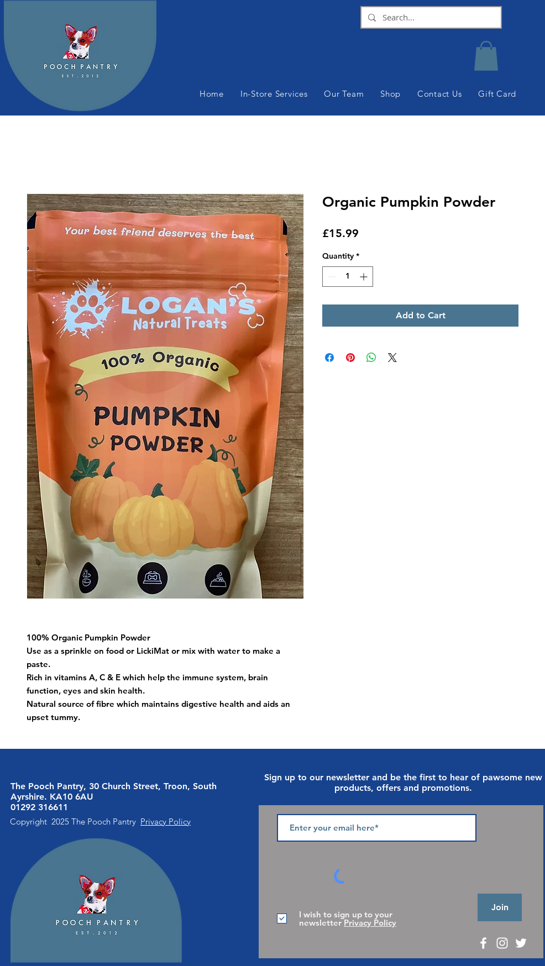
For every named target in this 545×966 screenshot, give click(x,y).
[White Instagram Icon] (502, 943)
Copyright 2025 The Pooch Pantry (75, 821)
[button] (486, 56)
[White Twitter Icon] (520, 943)
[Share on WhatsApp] (371, 357)
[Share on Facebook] (329, 357)
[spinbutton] (348, 276)
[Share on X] (392, 357)
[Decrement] (331, 276)
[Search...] (430, 17)
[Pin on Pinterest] (350, 357)
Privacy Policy (165, 821)
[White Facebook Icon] (483, 943)
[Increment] (364, 276)
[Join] (500, 907)
